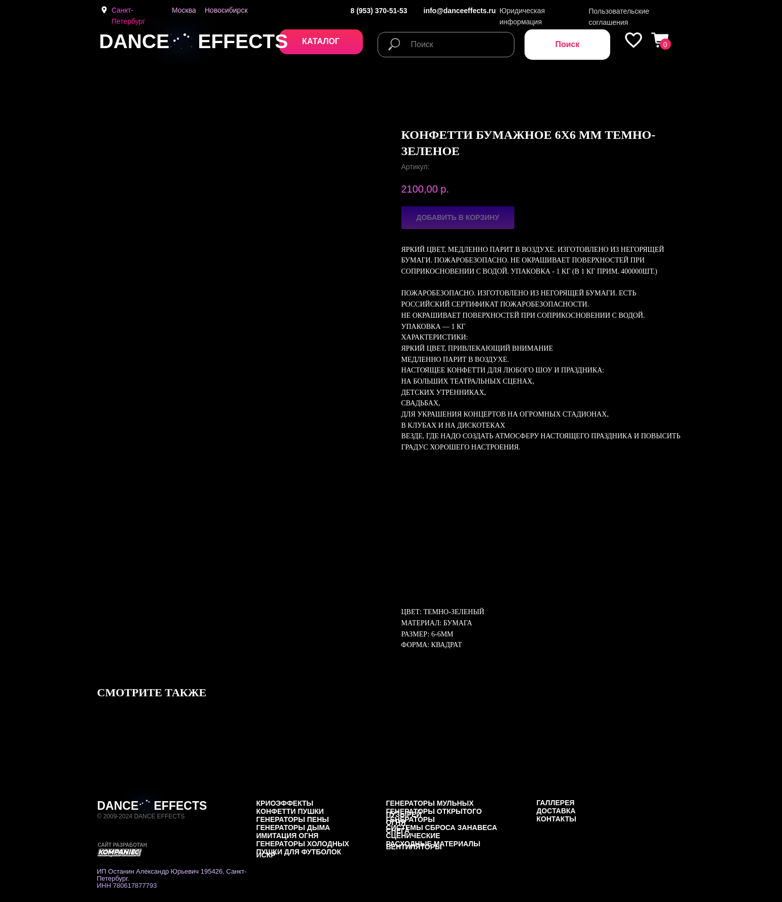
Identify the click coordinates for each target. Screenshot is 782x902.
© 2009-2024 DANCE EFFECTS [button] (141, 816)
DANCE (134, 41)
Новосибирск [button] (226, 10)
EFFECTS (243, 41)
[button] (321, 41)
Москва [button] (184, 10)
